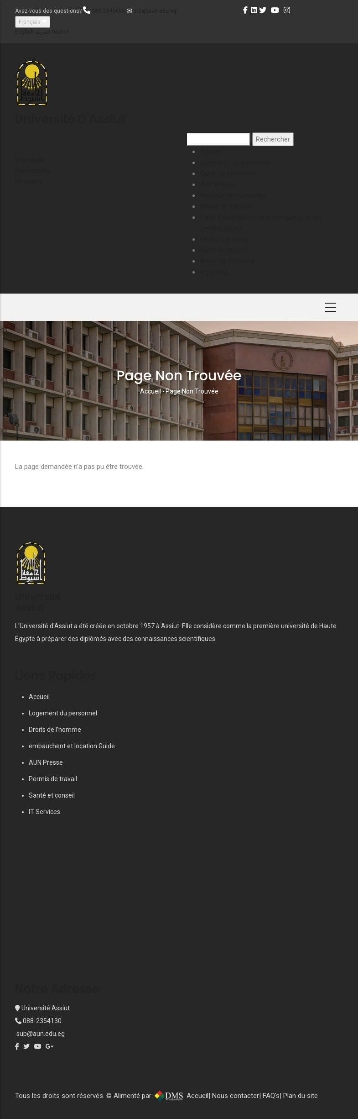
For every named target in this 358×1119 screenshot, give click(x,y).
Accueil (211, 151)
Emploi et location (227, 206)
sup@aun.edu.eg (155, 11)
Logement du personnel (235, 162)
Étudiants (29, 182)
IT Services (44, 811)
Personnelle (32, 171)
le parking (214, 272)
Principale (29, 160)
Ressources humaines (233, 195)
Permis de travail (224, 239)
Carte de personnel (228, 173)
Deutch (61, 32)
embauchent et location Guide (72, 746)
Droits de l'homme (227, 261)
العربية (42, 32)
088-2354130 (42, 1020)
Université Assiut (45, 1008)
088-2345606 (108, 11)
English (24, 32)
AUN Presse (218, 184)
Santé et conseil (224, 250)
